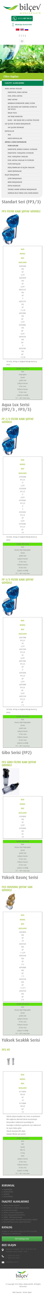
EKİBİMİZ (7, 1194)
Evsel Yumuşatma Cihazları (18, 157)
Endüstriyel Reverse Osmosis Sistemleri (22, 149)
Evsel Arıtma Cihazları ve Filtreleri (21, 160)
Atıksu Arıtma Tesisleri (13, 89)
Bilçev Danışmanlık (12, 175)
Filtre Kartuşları (14, 164)
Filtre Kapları (13, 146)
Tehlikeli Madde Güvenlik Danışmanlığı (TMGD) (20, 1220)
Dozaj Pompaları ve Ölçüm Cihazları (21, 167)
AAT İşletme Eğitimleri (16, 127)
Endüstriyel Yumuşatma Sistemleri (21, 153)
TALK (9, 135)
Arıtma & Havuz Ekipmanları (15, 142)
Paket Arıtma (12, 100)
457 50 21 (22, 18)
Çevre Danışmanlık (15, 178)
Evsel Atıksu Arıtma (15, 96)
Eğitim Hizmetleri (14, 186)
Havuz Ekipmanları (15, 171)
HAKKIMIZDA (8, 1189)
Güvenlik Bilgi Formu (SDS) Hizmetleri (17, 1222)
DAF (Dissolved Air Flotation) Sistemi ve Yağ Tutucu (22, 108)
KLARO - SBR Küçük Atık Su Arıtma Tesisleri (23, 120)
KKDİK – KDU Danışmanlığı (13, 1217)
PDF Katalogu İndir (22, 1239)
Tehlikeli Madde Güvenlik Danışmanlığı (22, 189)
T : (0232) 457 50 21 (13, 1255)
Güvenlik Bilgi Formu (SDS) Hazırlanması (23, 193)
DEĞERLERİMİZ (8, 1192)
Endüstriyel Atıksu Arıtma (17, 92)
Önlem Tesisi (12, 113)
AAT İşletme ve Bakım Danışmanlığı (18, 124)
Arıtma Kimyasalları (11, 1210)
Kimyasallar (9, 131)
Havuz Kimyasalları (15, 138)
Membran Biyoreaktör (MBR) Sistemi (21, 103)
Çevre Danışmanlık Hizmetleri (14, 1215)
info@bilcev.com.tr (12, 1262)
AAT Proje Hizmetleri (15, 116)
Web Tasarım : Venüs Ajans (22, 1292)
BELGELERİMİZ (8, 1196)
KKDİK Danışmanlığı (15, 182)
